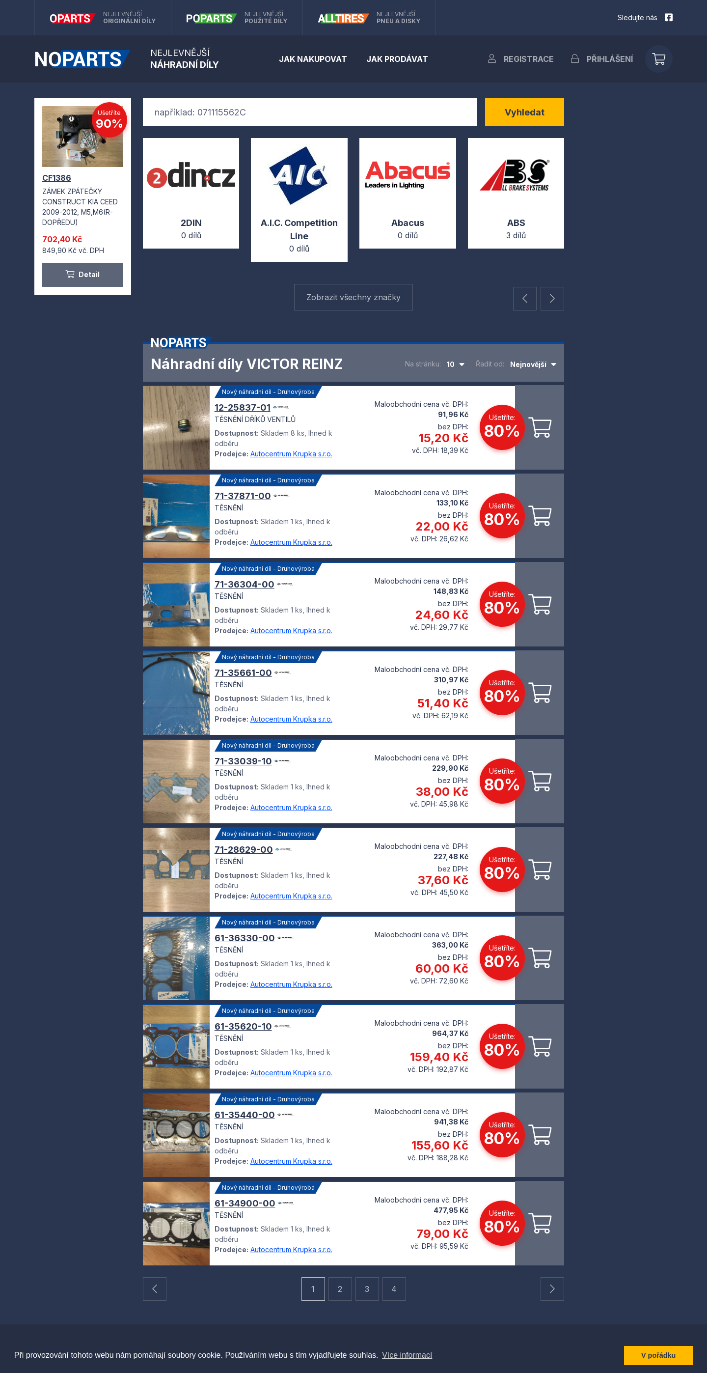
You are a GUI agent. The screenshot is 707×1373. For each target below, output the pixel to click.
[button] (525, 298)
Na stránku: (423, 364)
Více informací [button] (407, 1355)
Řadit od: (490, 364)
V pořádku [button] (658, 1355)
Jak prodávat (397, 59)
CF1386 (56, 178)
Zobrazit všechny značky (353, 297)
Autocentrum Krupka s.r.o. (291, 453)
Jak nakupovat (313, 59)
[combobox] (455, 364)
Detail (82, 274)
